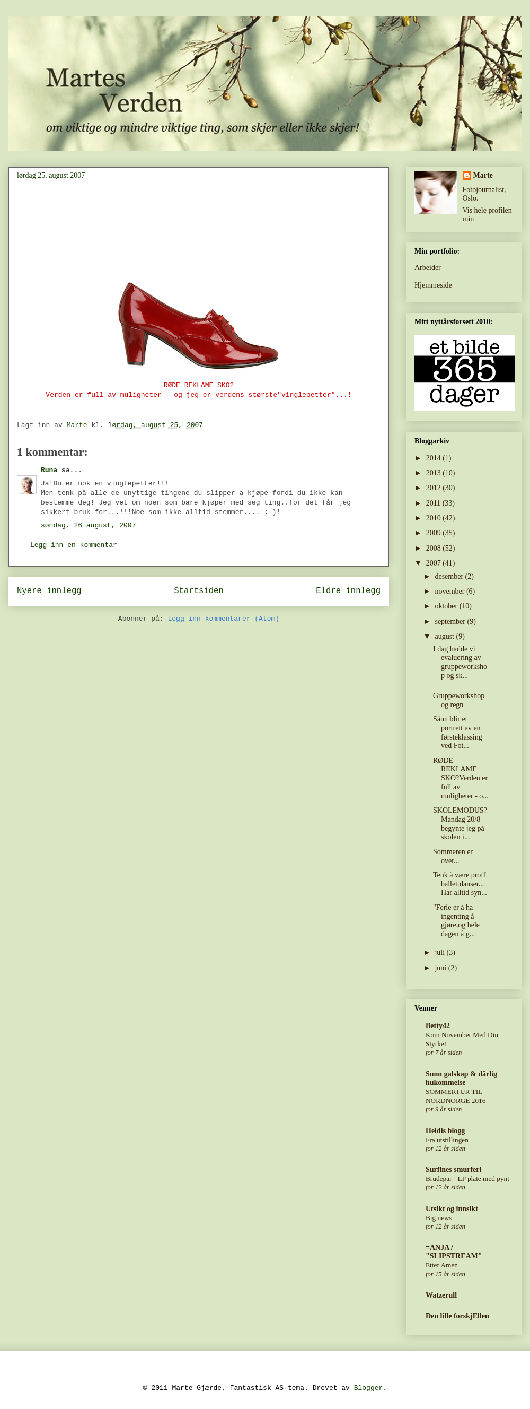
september (451, 621)
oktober (447, 606)
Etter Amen (442, 1265)
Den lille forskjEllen (457, 1316)
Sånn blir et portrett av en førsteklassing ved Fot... (457, 732)
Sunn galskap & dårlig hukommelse (461, 1078)
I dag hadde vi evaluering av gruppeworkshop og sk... (460, 662)
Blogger (368, 1388)
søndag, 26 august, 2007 (88, 525)
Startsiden (199, 591)
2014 (434, 458)
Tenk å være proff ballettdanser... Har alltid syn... (460, 884)
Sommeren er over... (453, 856)
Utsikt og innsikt (452, 1209)
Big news (439, 1218)
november (450, 591)
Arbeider (427, 268)
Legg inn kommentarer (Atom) (223, 619)
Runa (49, 470)
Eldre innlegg (348, 591)
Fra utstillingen (447, 1140)
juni (441, 968)
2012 (434, 488)
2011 (434, 503)
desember (450, 576)
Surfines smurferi (453, 1169)
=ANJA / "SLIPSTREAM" (454, 1251)
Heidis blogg (445, 1131)
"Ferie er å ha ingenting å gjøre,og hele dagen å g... (456, 920)
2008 (434, 548)
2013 (434, 473)
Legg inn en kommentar (73, 545)
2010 (434, 518)
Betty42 (438, 1026)
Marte (483, 175)
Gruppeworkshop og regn (458, 700)
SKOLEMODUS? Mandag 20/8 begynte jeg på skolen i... (460, 823)
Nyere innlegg (49, 591)
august (445, 636)
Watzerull (441, 1295)
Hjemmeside (433, 285)
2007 (434, 563)
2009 (434, 533)
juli (440, 952)
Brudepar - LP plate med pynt (467, 1178)
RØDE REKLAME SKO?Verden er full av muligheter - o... (461, 778)
